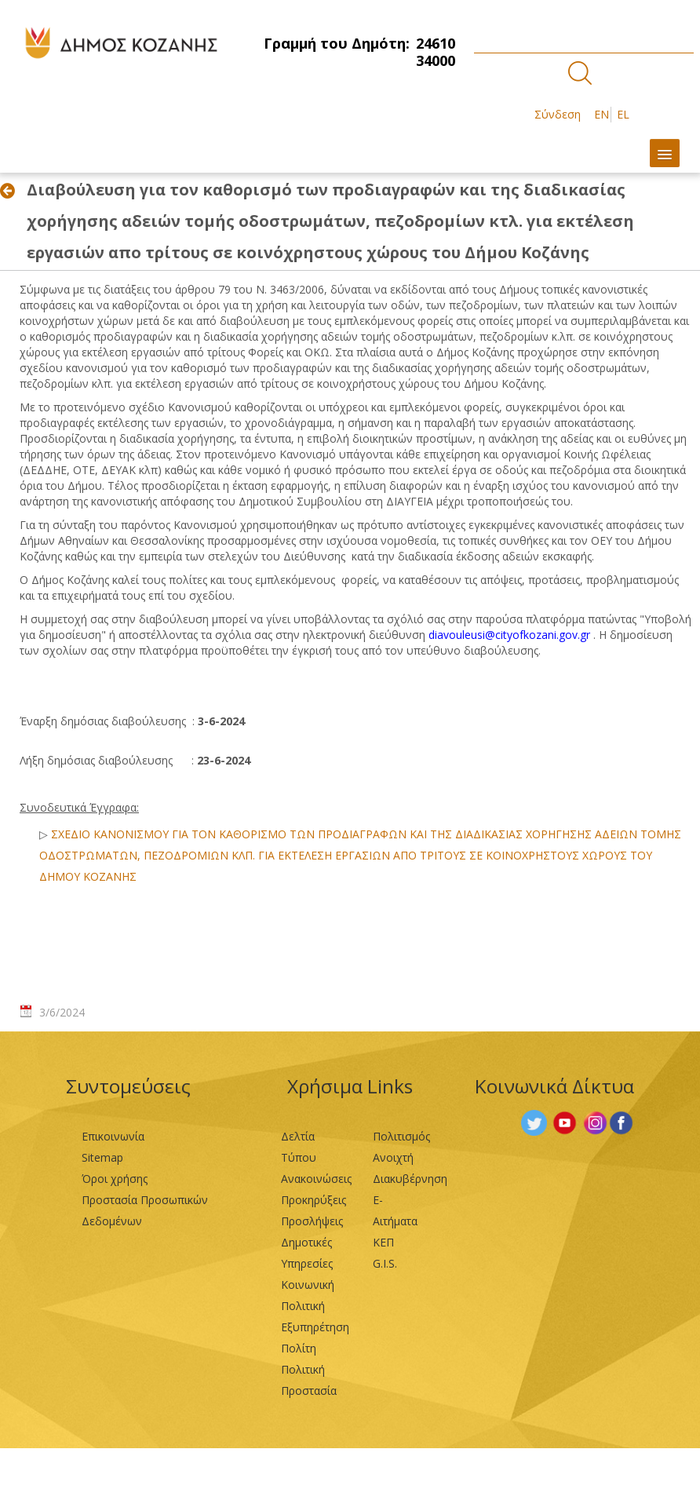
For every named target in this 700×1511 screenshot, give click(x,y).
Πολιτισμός (401, 1136)
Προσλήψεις (312, 1221)
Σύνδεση (557, 114)
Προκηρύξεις (313, 1199)
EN (601, 114)
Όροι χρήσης (115, 1178)
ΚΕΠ (383, 1242)
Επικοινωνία (113, 1136)
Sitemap (102, 1157)
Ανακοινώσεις (316, 1178)
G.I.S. (385, 1263)
